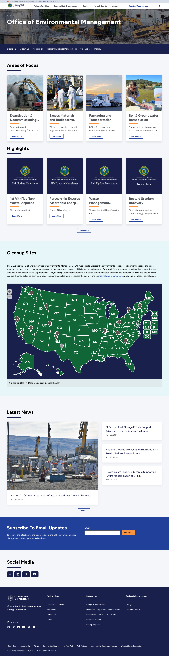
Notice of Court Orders (46, 651)
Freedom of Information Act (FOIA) (101, 614)
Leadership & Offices (55, 604)
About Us (24, 49)
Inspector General (93, 619)
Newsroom (51, 609)
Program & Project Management (62, 49)
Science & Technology (90, 49)
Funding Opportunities (138, 6)
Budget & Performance (95, 604)
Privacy (37, 646)
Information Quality (51, 646)
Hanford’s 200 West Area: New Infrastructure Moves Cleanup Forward (50, 495)
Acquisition (38, 49)
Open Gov (11, 646)
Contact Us (51, 614)
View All (84, 510)
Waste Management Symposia (99, 201)
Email (87, 528)
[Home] (16, 6)
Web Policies (82, 646)
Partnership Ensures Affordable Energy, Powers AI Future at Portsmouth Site (65, 201)
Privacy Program (93, 624)
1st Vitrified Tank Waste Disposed (22, 201)
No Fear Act (68, 646)
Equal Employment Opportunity (20, 651)
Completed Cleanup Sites (111, 276)
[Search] (159, 6)
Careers (50, 619)
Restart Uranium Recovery (141, 201)
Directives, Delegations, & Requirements (103, 609)
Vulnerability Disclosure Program (104, 646)
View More (84, 230)
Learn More (16, 136)
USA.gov (129, 604)
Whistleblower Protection (131, 646)
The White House (133, 609)
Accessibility (25, 646)
